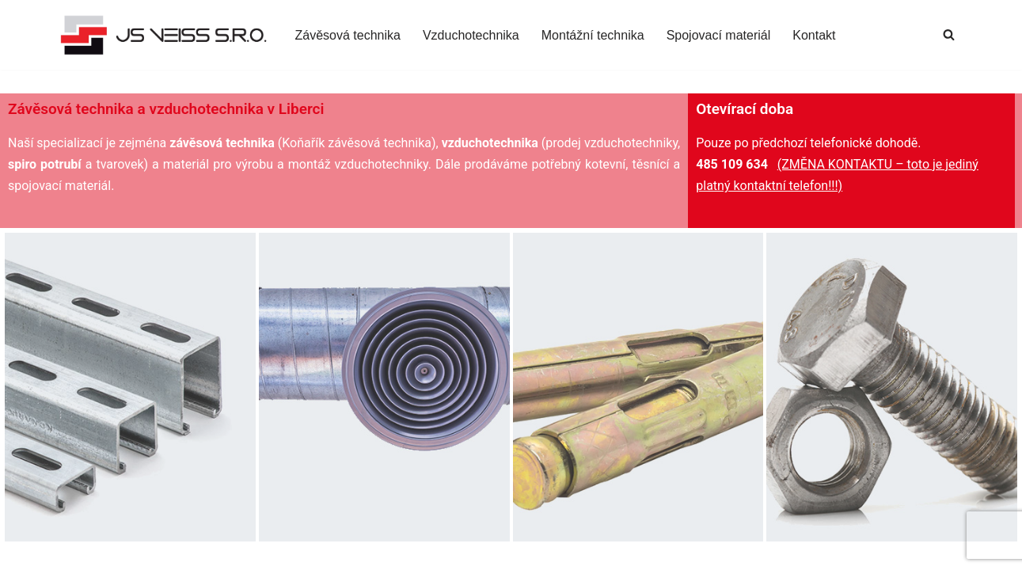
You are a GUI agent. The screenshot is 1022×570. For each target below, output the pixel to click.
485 (708, 164)
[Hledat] (949, 34)
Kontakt (813, 35)
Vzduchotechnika (471, 35)
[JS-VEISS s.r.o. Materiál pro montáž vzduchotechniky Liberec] (164, 34)
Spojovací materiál (719, 35)
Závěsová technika (348, 35)
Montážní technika (592, 35)
